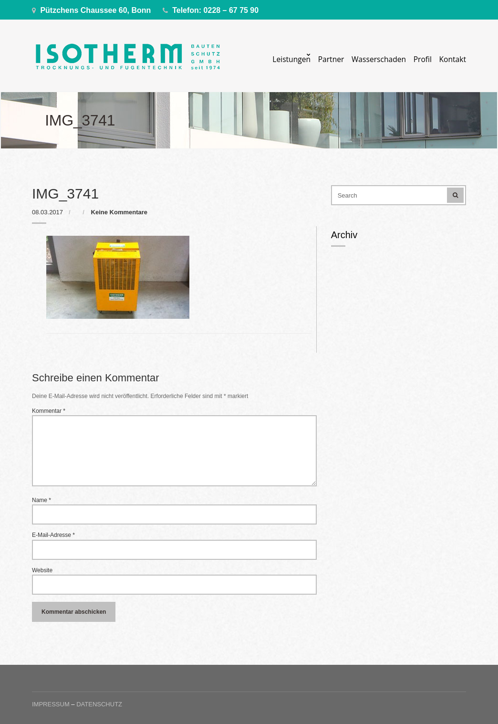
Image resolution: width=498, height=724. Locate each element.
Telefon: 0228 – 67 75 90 (215, 10)
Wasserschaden (379, 59)
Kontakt (452, 59)
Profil (423, 59)
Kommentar (48, 411)
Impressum (51, 704)
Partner (331, 59)
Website (42, 570)
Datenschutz (99, 704)
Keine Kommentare (119, 212)
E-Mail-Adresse (53, 535)
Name (41, 500)
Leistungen (291, 59)
